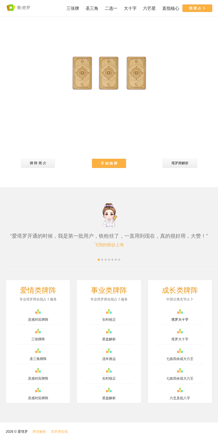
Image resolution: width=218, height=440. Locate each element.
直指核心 (170, 8)
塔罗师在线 (59, 431)
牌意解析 (39, 431)
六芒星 (149, 8)
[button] (109, 163)
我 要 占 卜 (197, 8)
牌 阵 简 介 (38, 163)
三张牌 (72, 8)
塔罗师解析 (179, 163)
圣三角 (92, 8)
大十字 (130, 8)
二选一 (111, 8)
